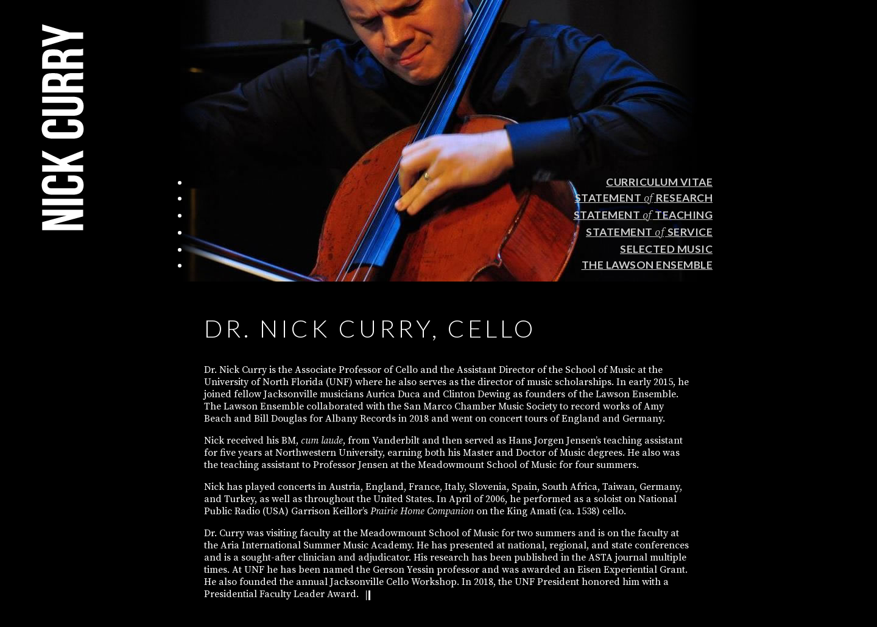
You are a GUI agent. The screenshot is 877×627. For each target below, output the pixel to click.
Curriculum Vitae (659, 181)
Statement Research (644, 197)
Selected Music (666, 249)
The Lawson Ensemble (647, 264)
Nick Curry (62, 127)
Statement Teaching (643, 214)
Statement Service (649, 231)
